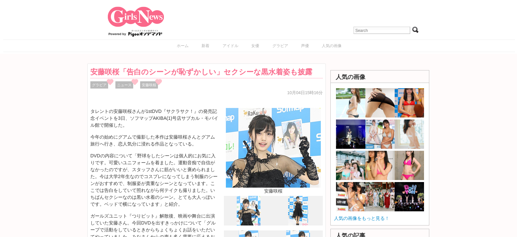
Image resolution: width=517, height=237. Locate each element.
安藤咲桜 (149, 85)
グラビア (280, 45)
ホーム (183, 45)
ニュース (124, 85)
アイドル (230, 45)
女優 (255, 45)
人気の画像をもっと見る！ (361, 218)
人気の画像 (332, 45)
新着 (205, 45)
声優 (305, 45)
